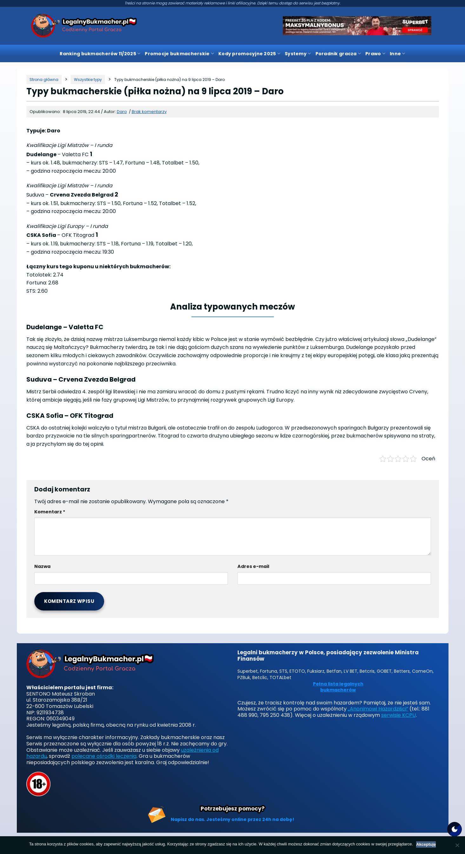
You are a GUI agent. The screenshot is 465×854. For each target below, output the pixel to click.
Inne (397, 53)
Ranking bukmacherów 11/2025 (100, 53)
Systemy (298, 53)
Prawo (375, 53)
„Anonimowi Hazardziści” (378, 708)
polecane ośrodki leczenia (103, 756)
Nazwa (42, 566)
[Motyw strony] (454, 829)
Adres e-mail (253, 566)
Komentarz (49, 512)
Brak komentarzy (149, 112)
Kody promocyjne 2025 (249, 53)
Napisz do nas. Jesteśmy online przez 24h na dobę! (232, 819)
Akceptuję (426, 844)
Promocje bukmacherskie (179, 53)
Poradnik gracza (338, 53)
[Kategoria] (88, 79)
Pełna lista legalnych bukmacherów (338, 687)
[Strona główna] (44, 79)
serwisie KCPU (398, 715)
